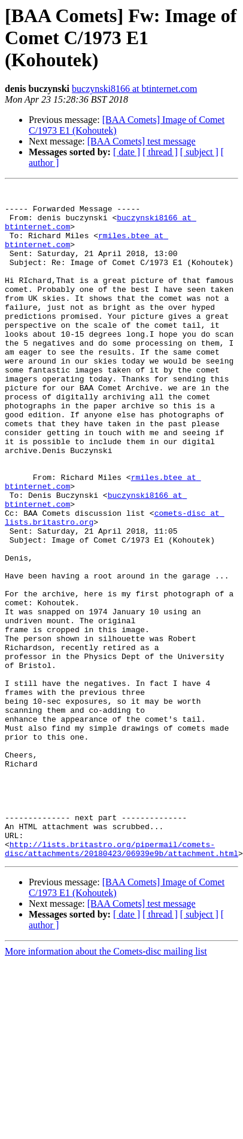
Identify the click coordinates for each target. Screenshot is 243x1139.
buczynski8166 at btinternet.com (134, 89)
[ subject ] (199, 152)
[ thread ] (160, 152)
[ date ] (126, 152)
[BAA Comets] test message (141, 141)
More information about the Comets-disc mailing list (106, 1075)
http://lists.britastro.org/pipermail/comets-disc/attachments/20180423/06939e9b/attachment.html (121, 971)
